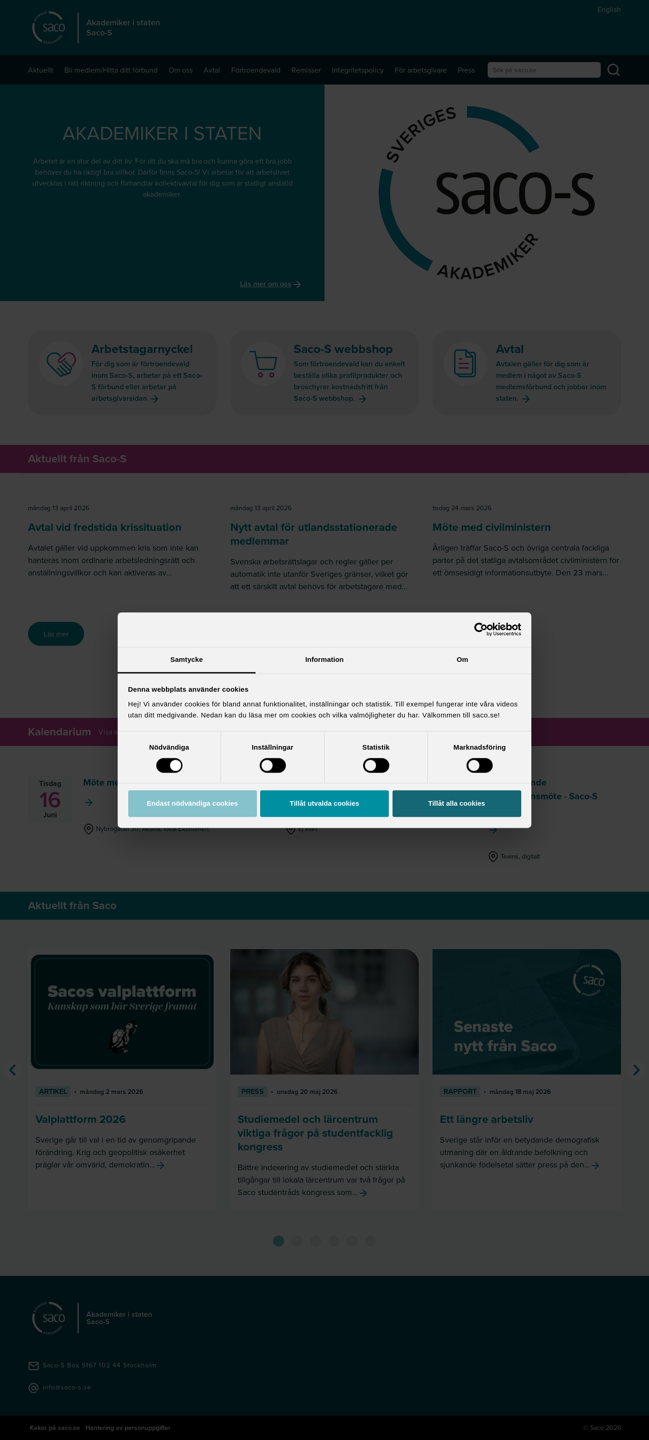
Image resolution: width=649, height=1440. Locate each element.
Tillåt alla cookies (456, 804)
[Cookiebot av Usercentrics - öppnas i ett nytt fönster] (481, 629)
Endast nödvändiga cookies (192, 804)
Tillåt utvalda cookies (324, 804)
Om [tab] (462, 659)
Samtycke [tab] (187, 659)
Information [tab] (324, 659)
